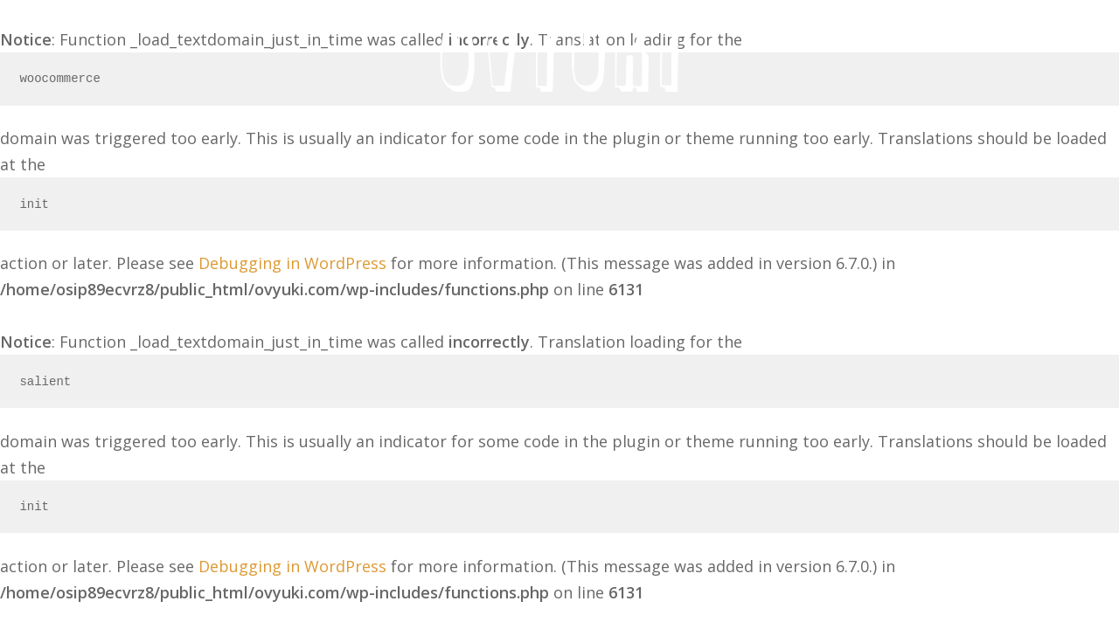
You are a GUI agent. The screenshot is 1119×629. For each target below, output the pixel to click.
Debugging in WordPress (292, 262)
